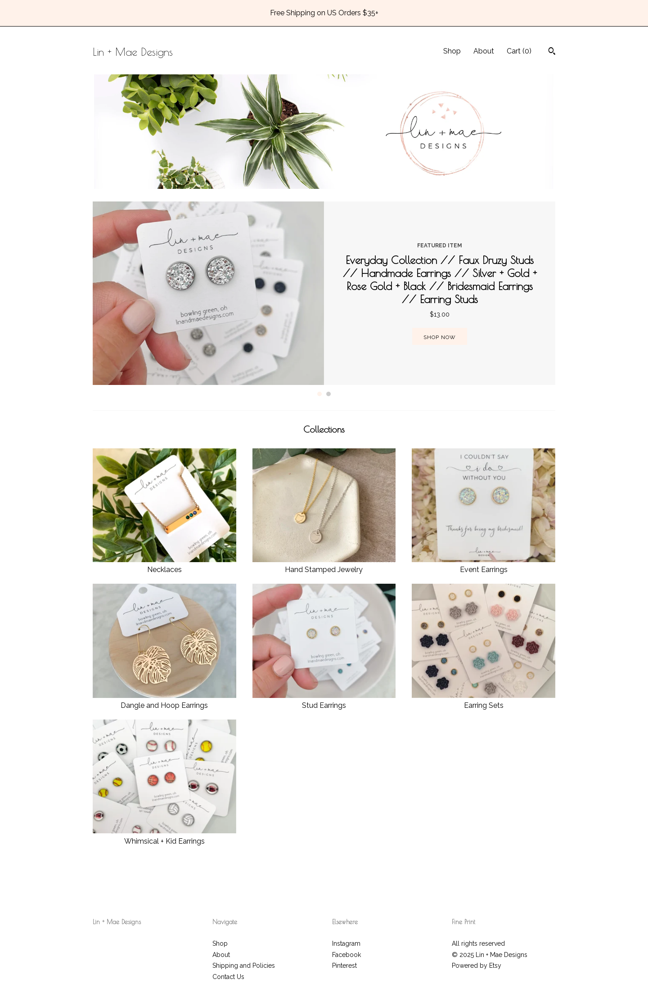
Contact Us (228, 976)
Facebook (346, 954)
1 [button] (319, 394)
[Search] (552, 52)
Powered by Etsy (476, 965)
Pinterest (344, 965)
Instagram (346, 943)
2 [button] (328, 394)
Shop (452, 51)
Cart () (519, 51)
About (483, 51)
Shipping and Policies (243, 965)
